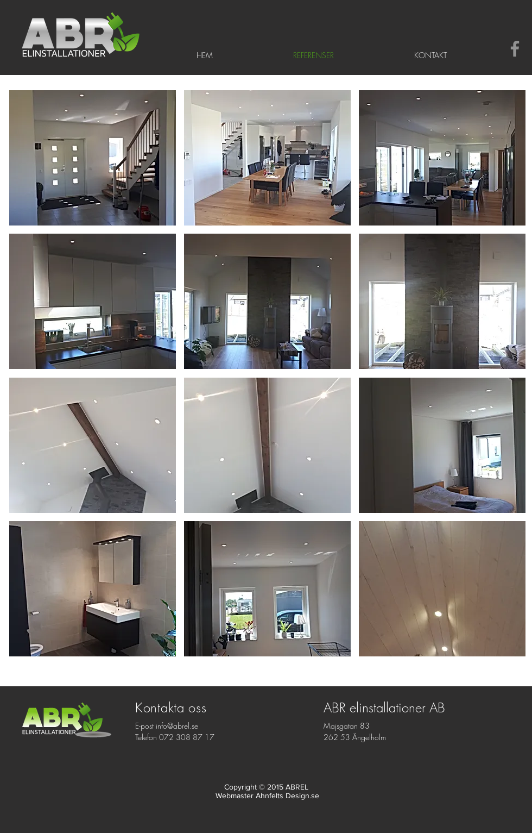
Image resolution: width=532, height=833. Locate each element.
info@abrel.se (177, 726)
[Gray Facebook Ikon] (514, 48)
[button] (92, 158)
